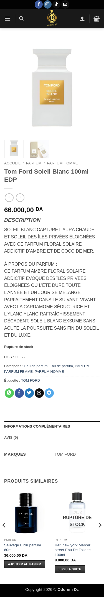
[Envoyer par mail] (39, 393)
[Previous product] (20, 197)
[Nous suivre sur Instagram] (48, 4)
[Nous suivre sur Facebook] (39, 4)
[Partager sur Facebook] (19, 393)
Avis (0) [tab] (11, 437)
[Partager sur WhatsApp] (9, 393)
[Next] (99, 536)
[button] (7, 18)
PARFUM (33, 163)
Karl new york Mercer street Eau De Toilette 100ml (73, 550)
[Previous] (4, 536)
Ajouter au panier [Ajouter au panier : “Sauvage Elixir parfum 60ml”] (24, 564)
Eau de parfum (36, 366)
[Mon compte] (82, 19)
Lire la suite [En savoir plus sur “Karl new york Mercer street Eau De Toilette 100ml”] (70, 569)
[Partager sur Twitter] (29, 393)
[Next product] (9, 197)
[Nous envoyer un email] (65, 4)
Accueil (12, 163)
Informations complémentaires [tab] (37, 426)
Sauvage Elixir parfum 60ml (22, 547)
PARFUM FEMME (18, 371)
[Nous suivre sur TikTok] (56, 4)
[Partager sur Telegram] (49, 393)
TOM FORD (30, 380)
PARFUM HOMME (62, 163)
